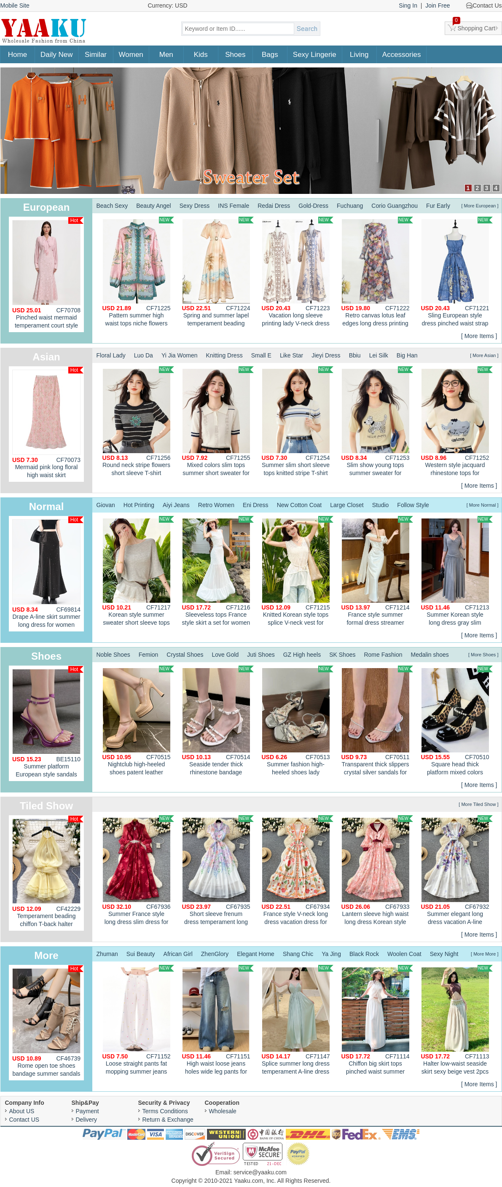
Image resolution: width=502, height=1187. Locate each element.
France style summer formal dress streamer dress (377, 572)
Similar (96, 55)
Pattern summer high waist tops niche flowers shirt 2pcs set (138, 273)
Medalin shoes (430, 654)
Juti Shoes (260, 654)
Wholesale (222, 1111)
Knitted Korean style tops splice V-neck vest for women (297, 572)
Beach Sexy (112, 205)
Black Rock (364, 954)
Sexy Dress (195, 205)
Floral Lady (111, 355)
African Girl (178, 954)
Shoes (235, 55)
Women (131, 55)
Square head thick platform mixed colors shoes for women (457, 722)
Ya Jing (331, 954)
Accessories (401, 55)
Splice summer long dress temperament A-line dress (297, 1020)
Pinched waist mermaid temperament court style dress (47, 274)
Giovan (106, 505)
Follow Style (413, 505)
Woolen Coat (404, 954)
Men (166, 55)
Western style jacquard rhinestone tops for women (457, 422)
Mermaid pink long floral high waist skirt (47, 422)
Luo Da (143, 355)
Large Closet (346, 505)
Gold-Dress (313, 205)
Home (17, 55)
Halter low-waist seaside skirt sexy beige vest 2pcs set (457, 1021)
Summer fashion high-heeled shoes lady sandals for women (297, 722)
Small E (261, 355)
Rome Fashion (383, 654)
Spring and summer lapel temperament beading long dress (218, 273)
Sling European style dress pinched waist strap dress (457, 273)
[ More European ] (479, 205)
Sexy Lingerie (314, 55)
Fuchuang (350, 205)
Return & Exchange (167, 1119)
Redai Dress (274, 205)
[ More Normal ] (483, 505)
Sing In (408, 5)
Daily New (56, 55)
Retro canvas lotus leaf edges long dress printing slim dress (377, 273)
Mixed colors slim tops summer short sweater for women (218, 422)
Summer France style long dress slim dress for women (138, 871)
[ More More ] (484, 953)
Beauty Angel (153, 205)
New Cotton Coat (299, 505)
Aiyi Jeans (176, 505)
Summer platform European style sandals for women (47, 723)
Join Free (437, 5)
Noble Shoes (113, 654)
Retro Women (216, 505)
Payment (87, 1111)
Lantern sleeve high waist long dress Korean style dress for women (377, 871)
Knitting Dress (224, 355)
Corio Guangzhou (394, 205)
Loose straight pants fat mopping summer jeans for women (138, 1021)
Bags (270, 55)
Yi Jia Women (179, 355)
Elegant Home (255, 954)
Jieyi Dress (325, 355)
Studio (380, 505)
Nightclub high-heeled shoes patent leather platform (138, 722)
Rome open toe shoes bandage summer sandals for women (47, 1022)
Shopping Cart (474, 26)
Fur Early (438, 205)
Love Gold (225, 654)
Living (359, 55)
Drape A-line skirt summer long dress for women (47, 572)
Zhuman (107, 954)
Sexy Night (444, 954)
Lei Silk (378, 355)
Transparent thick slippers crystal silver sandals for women (377, 722)
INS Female (233, 205)
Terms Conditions (165, 1111)
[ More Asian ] (484, 355)
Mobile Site (15, 5)
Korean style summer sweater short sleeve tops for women (138, 572)
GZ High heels (302, 654)
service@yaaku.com (260, 1172)
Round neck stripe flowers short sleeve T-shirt (138, 421)
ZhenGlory (214, 954)
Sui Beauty (140, 954)
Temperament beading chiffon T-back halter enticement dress (47, 873)
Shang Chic (298, 954)
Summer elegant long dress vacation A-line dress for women (457, 871)
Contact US (24, 1119)
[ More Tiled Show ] (478, 804)
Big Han (407, 355)
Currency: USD (168, 5)
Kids (201, 55)
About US (22, 1111)
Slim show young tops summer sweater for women (377, 422)
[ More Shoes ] (483, 654)
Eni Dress (255, 505)
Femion (148, 654)
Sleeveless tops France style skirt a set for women (218, 571)
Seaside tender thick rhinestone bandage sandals (218, 722)
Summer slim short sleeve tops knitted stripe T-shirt (297, 421)
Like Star (291, 355)
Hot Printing (138, 505)
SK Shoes (342, 654)
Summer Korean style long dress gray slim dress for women (457, 572)
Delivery (86, 1119)
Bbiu (355, 355)
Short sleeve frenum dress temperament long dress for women (218, 871)
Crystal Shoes (184, 654)
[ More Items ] (479, 336)
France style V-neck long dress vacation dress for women (297, 871)
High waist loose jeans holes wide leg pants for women (218, 1021)
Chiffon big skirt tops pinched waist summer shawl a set (377, 1021)
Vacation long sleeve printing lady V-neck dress (297, 272)
